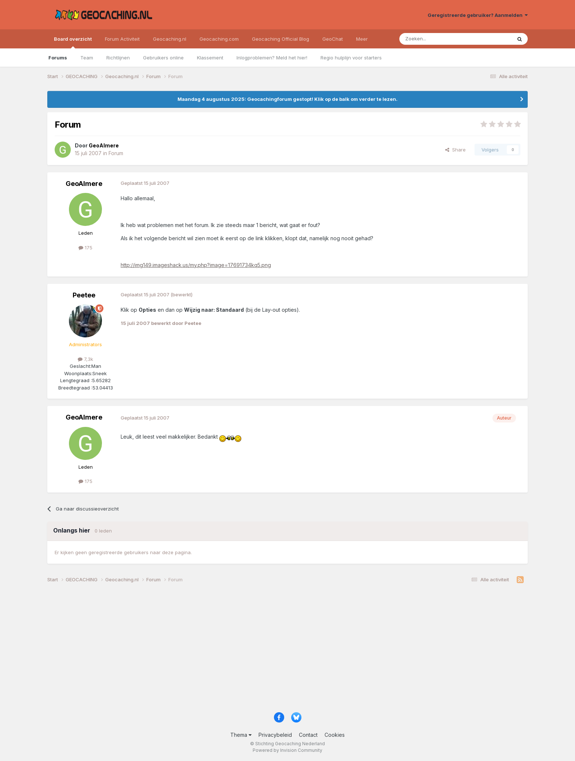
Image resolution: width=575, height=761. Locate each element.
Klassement (210, 58)
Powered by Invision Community (287, 750)
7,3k (85, 359)
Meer (362, 39)
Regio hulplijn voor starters (351, 58)
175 (85, 247)
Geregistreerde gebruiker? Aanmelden (478, 15)
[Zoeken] (432, 39)
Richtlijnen (118, 58)
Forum (116, 153)
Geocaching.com (219, 39)
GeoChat (332, 39)
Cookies (335, 735)
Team (86, 58)
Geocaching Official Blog (280, 39)
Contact (308, 735)
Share (455, 150)
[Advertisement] (267, 651)
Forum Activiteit (122, 39)
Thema (241, 735)
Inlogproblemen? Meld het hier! (272, 58)
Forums (57, 58)
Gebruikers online (163, 58)
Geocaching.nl (169, 39)
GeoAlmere (84, 183)
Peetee (84, 295)
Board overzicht (73, 42)
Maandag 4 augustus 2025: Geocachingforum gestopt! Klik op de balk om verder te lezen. (287, 99)
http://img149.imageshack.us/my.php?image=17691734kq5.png (196, 265)
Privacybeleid (275, 735)
